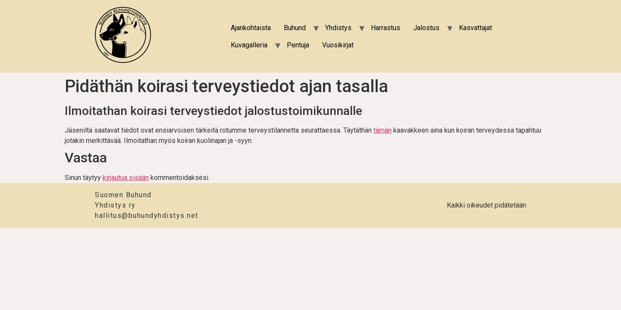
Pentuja (298, 45)
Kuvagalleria (249, 45)
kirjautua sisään (126, 178)
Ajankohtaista (251, 28)
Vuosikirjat (338, 45)
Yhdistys (338, 28)
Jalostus (426, 28)
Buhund (295, 28)
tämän (382, 130)
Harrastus (385, 28)
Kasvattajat (475, 28)
